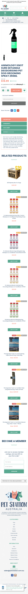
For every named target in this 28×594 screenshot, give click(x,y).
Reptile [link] (14, 531)
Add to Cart (16, 90)
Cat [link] (14, 524)
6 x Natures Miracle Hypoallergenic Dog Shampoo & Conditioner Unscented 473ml (14, 251)
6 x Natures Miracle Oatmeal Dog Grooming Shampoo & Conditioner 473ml (14, 286)
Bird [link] (14, 526)
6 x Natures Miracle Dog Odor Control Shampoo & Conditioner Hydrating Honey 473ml (14, 217)
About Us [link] (14, 548)
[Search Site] (25, 8)
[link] (12, 575)
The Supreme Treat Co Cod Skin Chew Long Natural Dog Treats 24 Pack (14, 388)
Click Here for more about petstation (12, 481)
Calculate (14, 103)
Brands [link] (14, 539)
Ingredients (6, 123)
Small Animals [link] (14, 533)
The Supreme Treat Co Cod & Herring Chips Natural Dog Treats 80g (14, 354)
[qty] (5, 90)
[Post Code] (14, 99)
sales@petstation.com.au (14, 571)
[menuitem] (12, 110)
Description (6, 119)
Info (24, 84)
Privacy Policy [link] (14, 557)
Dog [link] (14, 522)
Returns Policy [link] (14, 555)
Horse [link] (14, 529)
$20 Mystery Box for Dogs (14, 182)
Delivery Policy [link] (14, 553)
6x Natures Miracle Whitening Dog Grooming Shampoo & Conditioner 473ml (14, 320)
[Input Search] (17, 8)
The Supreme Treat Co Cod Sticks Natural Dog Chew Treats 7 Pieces (14, 422)
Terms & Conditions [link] (14, 559)
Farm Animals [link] (14, 535)
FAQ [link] (14, 546)
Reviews (8, 132)
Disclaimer (6, 128)
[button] (24, 90)
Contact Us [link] (14, 551)
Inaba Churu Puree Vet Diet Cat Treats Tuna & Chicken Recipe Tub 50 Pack (14, 588)
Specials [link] (14, 537)
